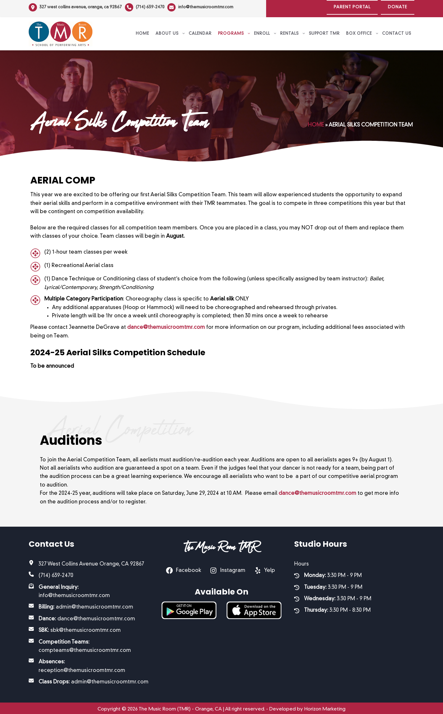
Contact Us (396, 31)
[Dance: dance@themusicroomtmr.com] (82, 616)
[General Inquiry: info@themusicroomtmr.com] (89, 589)
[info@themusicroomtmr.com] (204, 7)
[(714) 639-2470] (146, 7)
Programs (234, 31)
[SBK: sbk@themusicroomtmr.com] (75, 628)
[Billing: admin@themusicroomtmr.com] (81, 605)
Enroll (265, 31)
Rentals (293, 31)
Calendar (200, 31)
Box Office (362, 31)
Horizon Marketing (324, 706)
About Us (170, 31)
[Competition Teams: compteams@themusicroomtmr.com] (89, 643)
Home (142, 31)
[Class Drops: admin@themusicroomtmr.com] (89, 679)
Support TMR (324, 31)
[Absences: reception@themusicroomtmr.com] (89, 663)
